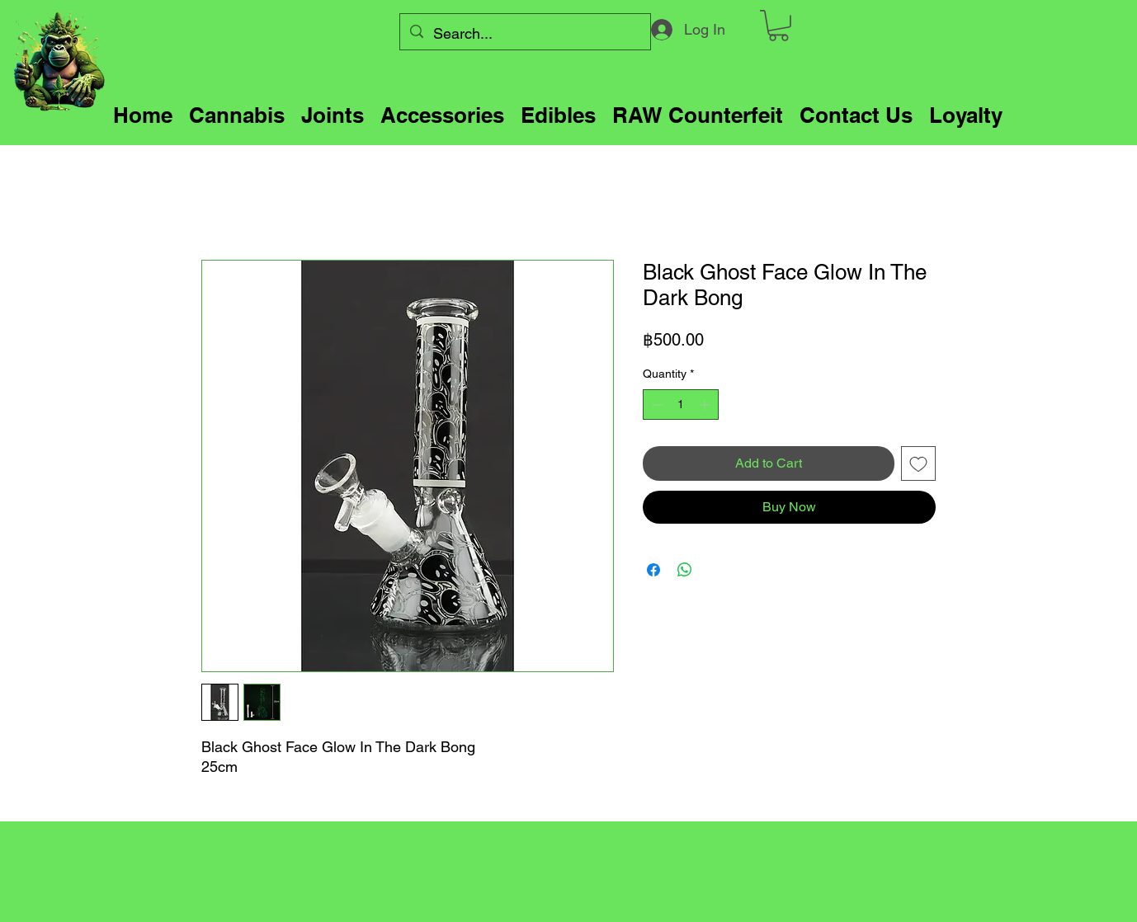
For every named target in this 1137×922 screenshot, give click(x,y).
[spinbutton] (681, 404)
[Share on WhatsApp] (685, 570)
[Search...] (524, 34)
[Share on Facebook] (653, 570)
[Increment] (706, 404)
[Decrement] (655, 404)
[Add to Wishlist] (918, 463)
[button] (778, 25)
